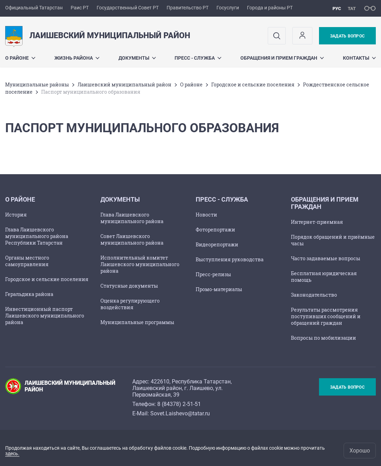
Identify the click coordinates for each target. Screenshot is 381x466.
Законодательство (314, 294)
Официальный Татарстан (34, 7)
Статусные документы (129, 285)
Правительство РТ (188, 7)
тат (352, 8)
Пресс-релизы (213, 274)
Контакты (359, 58)
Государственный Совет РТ (128, 7)
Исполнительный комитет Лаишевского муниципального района (139, 264)
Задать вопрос (347, 36)
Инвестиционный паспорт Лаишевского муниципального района (44, 315)
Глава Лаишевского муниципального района (131, 217)
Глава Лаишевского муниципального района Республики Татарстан (36, 236)
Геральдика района (29, 294)
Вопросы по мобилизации (323, 337)
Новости (206, 214)
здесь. (12, 453)
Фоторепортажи (215, 229)
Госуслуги (227, 7)
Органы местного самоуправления (27, 261)
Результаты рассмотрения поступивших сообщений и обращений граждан (326, 316)
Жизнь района (76, 58)
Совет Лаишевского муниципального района (131, 239)
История (16, 214)
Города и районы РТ (270, 7)
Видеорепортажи (217, 244)
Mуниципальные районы (37, 84)
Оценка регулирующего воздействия (130, 304)
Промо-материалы (219, 289)
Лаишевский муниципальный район (124, 84)
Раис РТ (80, 7)
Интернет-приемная (317, 222)
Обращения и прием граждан (282, 58)
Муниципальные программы (137, 322)
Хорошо (359, 450)
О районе (20, 58)
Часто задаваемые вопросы (325, 258)
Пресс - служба (198, 58)
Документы (137, 58)
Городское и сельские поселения (252, 84)
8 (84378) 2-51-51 (179, 404)
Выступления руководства (230, 259)
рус (337, 8)
